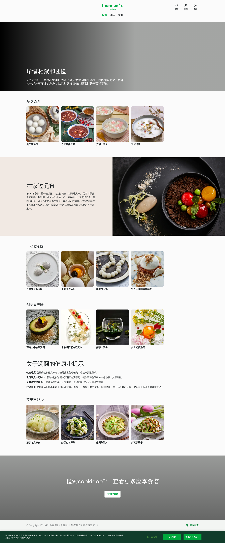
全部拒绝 (172, 538)
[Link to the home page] (112, 6)
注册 (186, 9)
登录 (195, 9)
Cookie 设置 (152, 538)
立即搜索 (112, 494)
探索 (104, 15)
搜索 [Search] (177, 9)
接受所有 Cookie (192, 538)
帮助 (120, 15)
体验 (112, 15)
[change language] (192, 525)
